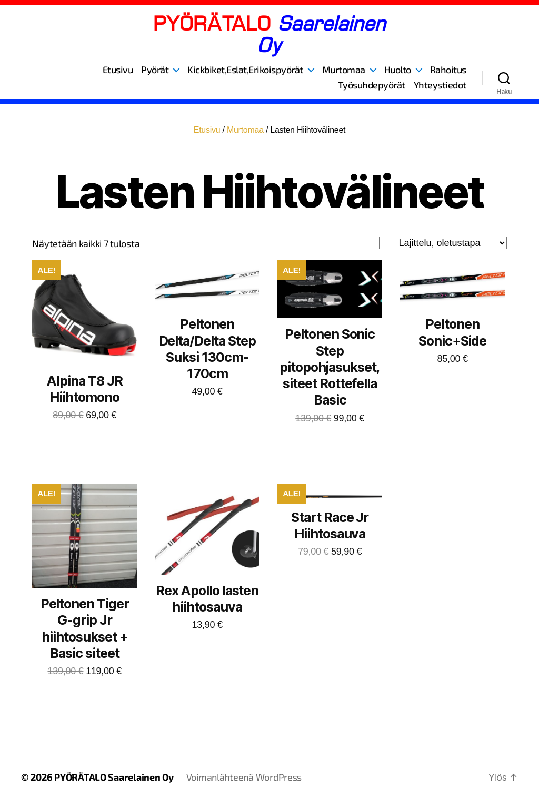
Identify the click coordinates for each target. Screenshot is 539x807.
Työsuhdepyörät (371, 85)
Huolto (397, 69)
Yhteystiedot (440, 85)
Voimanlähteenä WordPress (244, 777)
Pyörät (154, 69)
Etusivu (118, 69)
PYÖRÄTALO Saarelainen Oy (114, 777)
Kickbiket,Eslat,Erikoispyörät (245, 69)
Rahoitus (448, 69)
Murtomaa (343, 69)
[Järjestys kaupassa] (443, 243)
